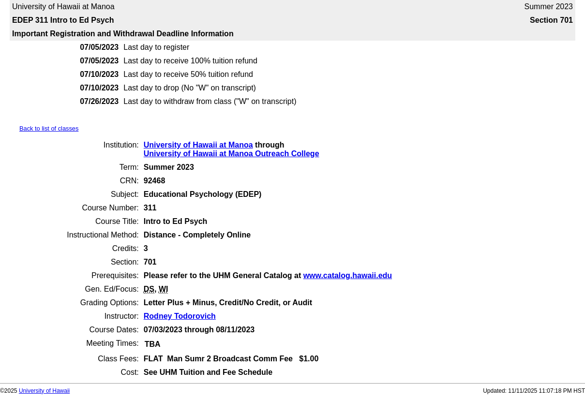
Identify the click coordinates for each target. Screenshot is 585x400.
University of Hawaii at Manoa (198, 145)
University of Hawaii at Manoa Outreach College (231, 153)
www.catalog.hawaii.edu (347, 275)
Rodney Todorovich (180, 316)
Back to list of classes (48, 128)
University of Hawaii (44, 390)
